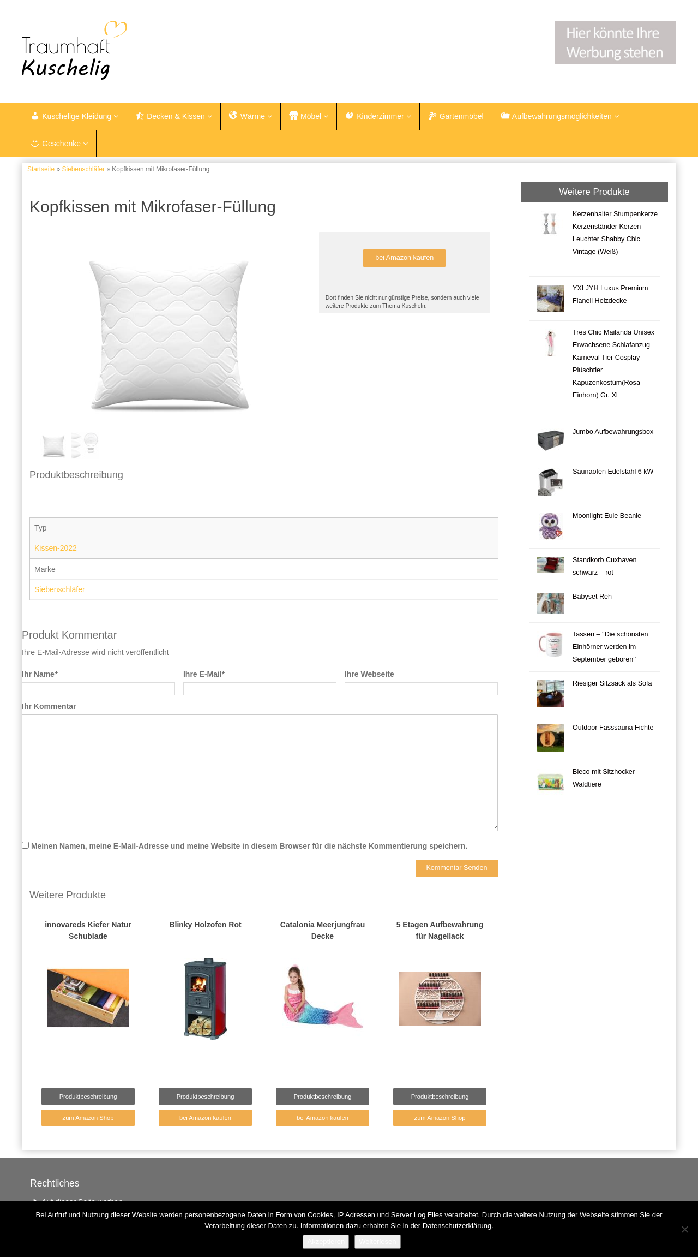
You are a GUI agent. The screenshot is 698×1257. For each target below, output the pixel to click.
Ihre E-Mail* (204, 674)
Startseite (41, 169)
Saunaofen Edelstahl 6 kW (613, 471)
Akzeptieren (326, 1241)
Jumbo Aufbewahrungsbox (613, 432)
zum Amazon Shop (88, 1118)
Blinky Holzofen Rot (205, 924)
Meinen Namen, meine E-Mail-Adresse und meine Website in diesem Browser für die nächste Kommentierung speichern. (249, 846)
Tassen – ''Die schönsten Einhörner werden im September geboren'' (610, 646)
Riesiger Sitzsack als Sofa (612, 683)
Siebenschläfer (83, 169)
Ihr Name (39, 674)
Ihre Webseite (369, 674)
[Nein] (684, 1229)
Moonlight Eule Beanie (607, 516)
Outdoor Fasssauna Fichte (613, 727)
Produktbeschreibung (88, 1096)
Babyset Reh (592, 596)
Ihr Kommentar (49, 706)
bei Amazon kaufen (404, 257)
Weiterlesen (377, 1241)
